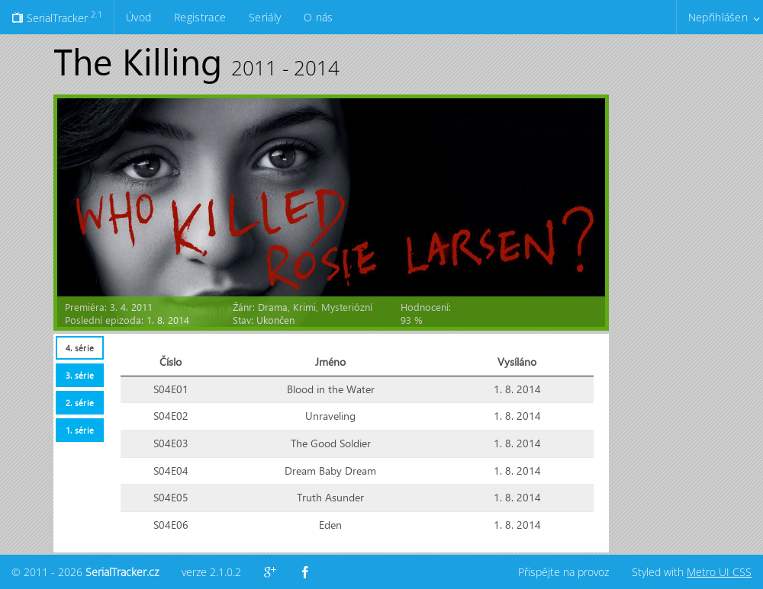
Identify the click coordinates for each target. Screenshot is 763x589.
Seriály (265, 17)
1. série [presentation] (80, 430)
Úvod (138, 17)
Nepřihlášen (718, 17)
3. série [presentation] (80, 375)
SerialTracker (56, 16)
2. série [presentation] (80, 402)
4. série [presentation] (80, 348)
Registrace (200, 17)
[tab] (79, 348)
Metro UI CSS (719, 572)
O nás (318, 17)
